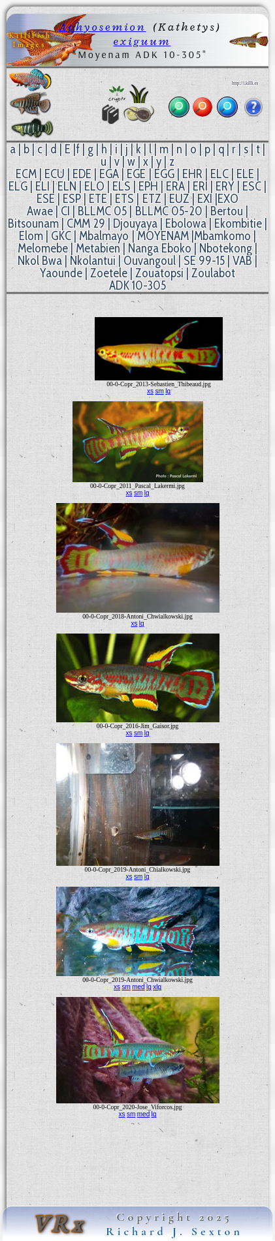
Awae (40, 211)
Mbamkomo (222, 236)
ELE (245, 174)
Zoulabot (213, 273)
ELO (94, 186)
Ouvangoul (149, 260)
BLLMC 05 (102, 211)
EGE (136, 174)
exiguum (141, 41)
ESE (46, 198)
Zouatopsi (159, 273)
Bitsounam (33, 223)
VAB (242, 260)
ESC (251, 186)
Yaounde (61, 273)
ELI (42, 186)
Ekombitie (238, 223)
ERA (175, 186)
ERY (225, 186)
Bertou (226, 211)
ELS (121, 186)
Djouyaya (135, 223)
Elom (31, 236)
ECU (54, 174)
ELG (17, 186)
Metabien (98, 248)
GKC (61, 236)
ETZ (151, 198)
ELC (219, 174)
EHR (192, 174)
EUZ (179, 198)
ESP (72, 198)
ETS (124, 198)
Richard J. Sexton (174, 1231)
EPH (148, 186)
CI (65, 211)
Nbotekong (225, 248)
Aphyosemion (102, 27)
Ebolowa (185, 223)
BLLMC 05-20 (168, 211)
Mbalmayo (104, 236)
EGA (109, 174)
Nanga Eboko (159, 248)
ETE (98, 198)
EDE (82, 174)
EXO (228, 198)
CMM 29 (86, 223)
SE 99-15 (204, 260)
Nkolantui (93, 260)
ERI (200, 186)
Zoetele (108, 273)
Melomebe (43, 248)
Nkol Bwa (40, 260)
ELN (66, 186)
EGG (164, 174)
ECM (26, 174)
